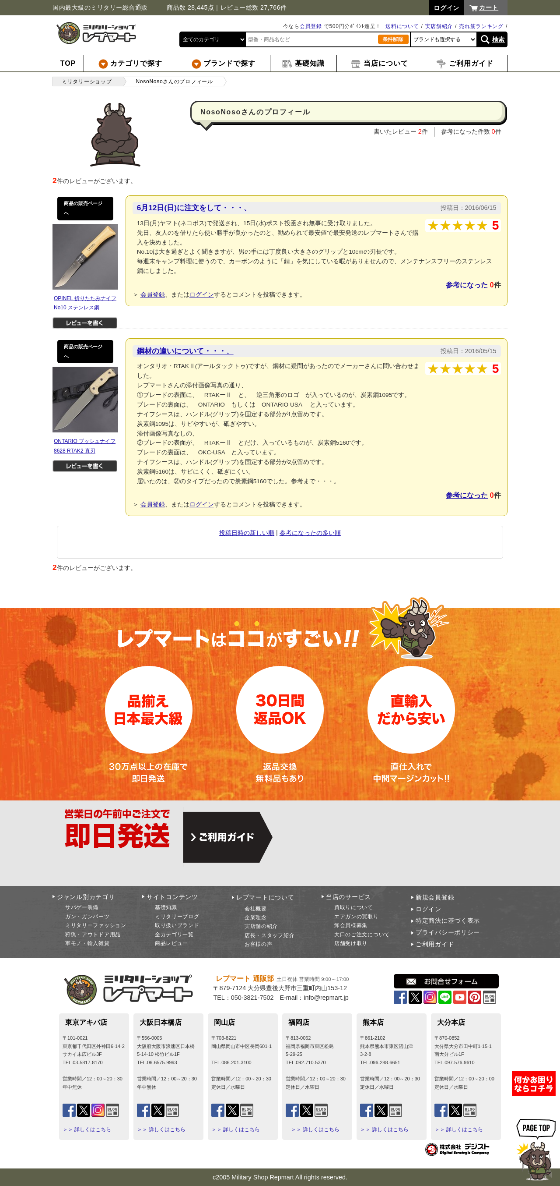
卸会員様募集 (351, 925)
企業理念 (256, 917)
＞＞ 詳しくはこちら (87, 1129)
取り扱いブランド (177, 925)
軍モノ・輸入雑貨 (87, 943)
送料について (402, 26)
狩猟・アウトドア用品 (93, 934)
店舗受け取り (351, 943)
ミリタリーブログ (177, 916)
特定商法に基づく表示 (448, 920)
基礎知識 (166, 907)
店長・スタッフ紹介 (269, 935)
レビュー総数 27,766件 (253, 7)
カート (488, 7)
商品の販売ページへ (83, 208)
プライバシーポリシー (448, 932)
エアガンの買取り (356, 916)
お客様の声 (259, 944)
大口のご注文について (362, 934)
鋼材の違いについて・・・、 (185, 351)
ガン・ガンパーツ (87, 916)
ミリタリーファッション (95, 925)
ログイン (201, 294)
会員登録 (311, 26)
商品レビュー (171, 943)
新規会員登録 (435, 897)
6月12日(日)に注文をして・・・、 (194, 207)
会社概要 (256, 909)
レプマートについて (265, 897)
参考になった (467, 285)
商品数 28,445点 (190, 7)
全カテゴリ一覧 (174, 934)
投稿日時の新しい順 (246, 532)
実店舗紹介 (439, 26)
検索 (498, 39)
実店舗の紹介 (261, 926)
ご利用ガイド (435, 944)
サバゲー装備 (81, 907)
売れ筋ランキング (481, 26)
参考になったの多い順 (310, 532)
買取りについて (353, 907)
